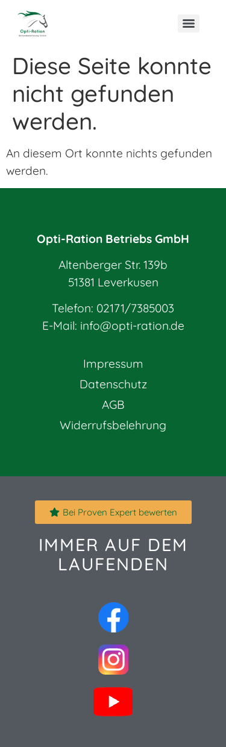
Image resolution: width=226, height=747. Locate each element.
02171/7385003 (135, 308)
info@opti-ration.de (132, 325)
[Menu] (188, 23)
